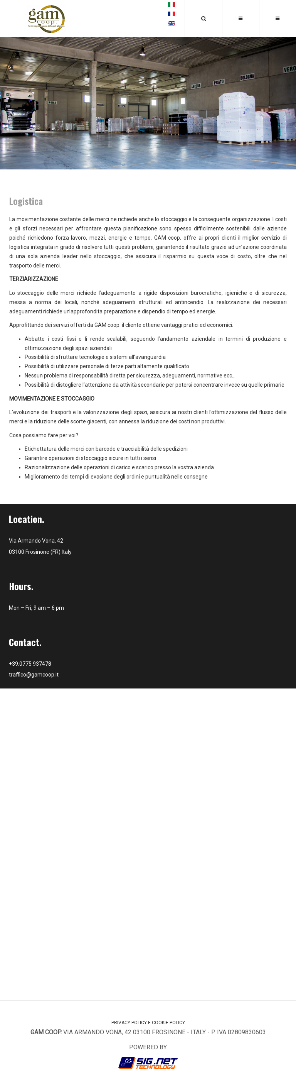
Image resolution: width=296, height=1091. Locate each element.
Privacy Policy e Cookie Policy (148, 1022)
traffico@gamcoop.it (34, 675)
